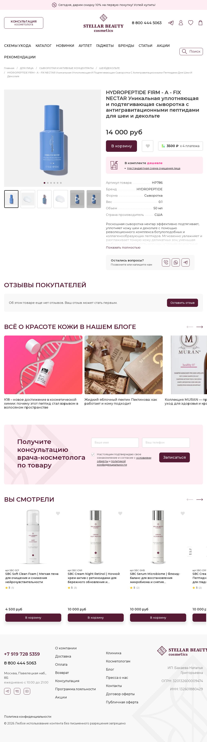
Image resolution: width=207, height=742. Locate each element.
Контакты (114, 686)
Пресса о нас (117, 678)
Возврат (62, 673)
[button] (199, 327)
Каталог (43, 46)
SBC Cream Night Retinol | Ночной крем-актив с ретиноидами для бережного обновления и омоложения (92, 576)
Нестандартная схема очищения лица (153, 168)
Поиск (191, 51)
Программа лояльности (75, 689)
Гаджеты (105, 46)
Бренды (126, 46)
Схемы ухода (17, 46)
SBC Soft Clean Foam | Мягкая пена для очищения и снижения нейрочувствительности (32, 576)
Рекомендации (20, 57)
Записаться (174, 457)
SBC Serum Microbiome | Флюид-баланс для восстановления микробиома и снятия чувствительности (157, 576)
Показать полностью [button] (123, 247)
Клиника (113, 653)
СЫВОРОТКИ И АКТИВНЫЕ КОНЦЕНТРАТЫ (66, 68)
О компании (66, 648)
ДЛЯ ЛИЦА (26, 68)
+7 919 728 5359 (22, 654)
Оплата (61, 665)
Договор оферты (120, 694)
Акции (163, 46)
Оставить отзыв (182, 303)
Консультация (67, 681)
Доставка (63, 656)
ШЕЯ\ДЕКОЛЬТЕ (109, 68)
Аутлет (85, 46)
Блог (110, 669)
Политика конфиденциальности (27, 716)
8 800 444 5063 (147, 23)
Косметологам (118, 661)
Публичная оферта (122, 702)
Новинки (65, 46)
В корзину (121, 146)
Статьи (145, 46)
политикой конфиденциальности (112, 462)
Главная (9, 68)
